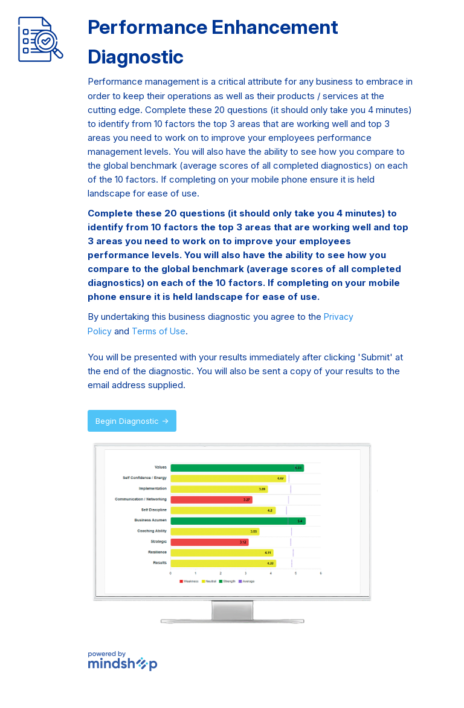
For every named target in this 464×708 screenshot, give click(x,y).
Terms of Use (158, 331)
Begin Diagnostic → (132, 421)
